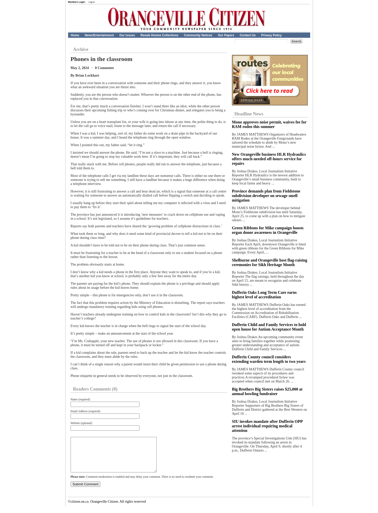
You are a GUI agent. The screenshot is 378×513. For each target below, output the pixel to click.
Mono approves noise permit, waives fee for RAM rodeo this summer (269, 124)
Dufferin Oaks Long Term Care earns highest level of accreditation (264, 294)
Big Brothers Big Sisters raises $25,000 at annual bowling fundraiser (267, 391)
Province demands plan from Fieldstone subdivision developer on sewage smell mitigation (266, 195)
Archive (81, 49)
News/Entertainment (99, 35)
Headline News (249, 113)
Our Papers (226, 35)
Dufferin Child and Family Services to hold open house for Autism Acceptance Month (269, 327)
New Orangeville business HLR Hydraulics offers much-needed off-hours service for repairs (269, 159)
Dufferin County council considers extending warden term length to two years (269, 359)
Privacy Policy (271, 35)
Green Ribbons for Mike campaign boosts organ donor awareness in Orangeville (268, 230)
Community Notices (198, 35)
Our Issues (127, 35)
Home (75, 35)
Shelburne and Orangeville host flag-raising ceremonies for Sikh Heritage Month (269, 262)
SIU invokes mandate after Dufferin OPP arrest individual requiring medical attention (267, 426)
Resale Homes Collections (159, 35)
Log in (92, 2)
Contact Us (248, 35)
